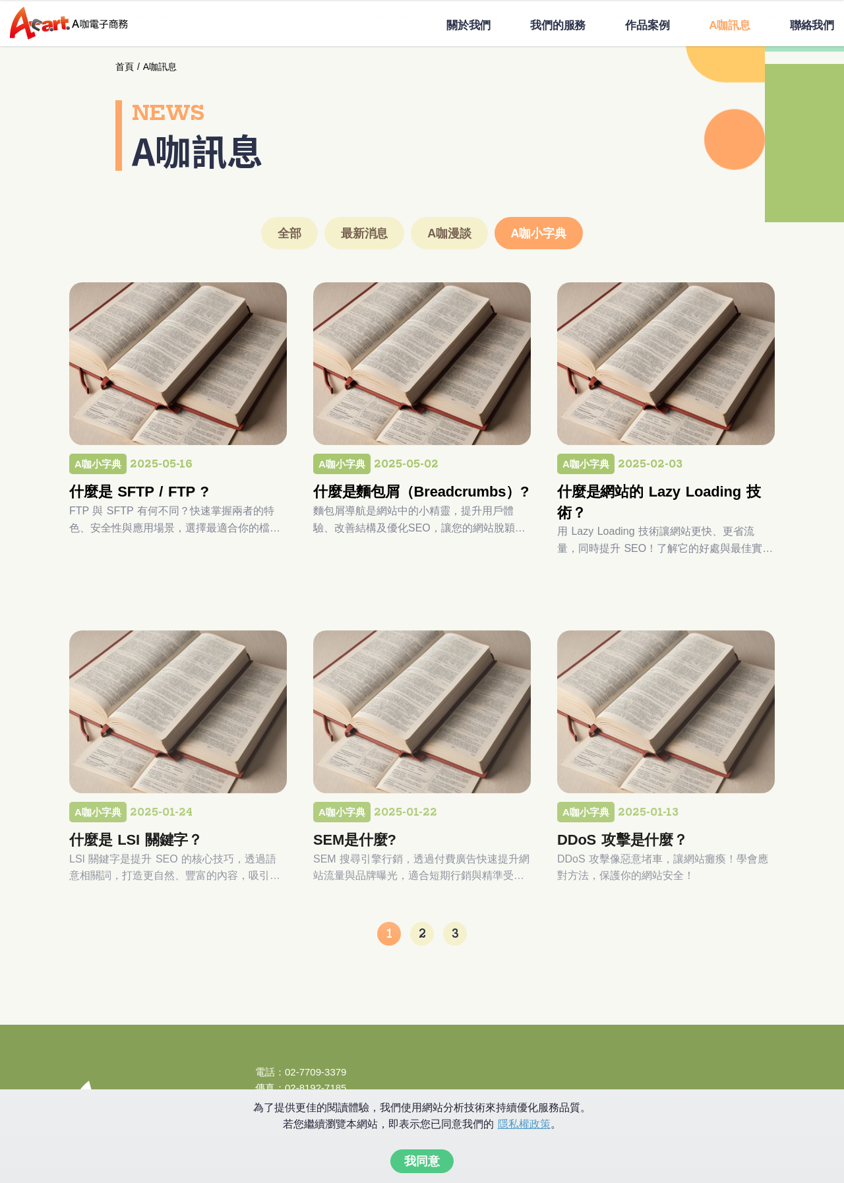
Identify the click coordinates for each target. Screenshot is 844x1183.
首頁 (124, 66)
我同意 (421, 1161)
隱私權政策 (524, 1124)
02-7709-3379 (315, 1071)
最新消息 (364, 233)
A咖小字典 (538, 233)
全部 (289, 233)
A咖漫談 (449, 233)
